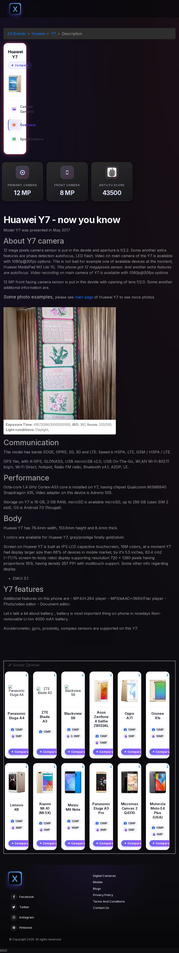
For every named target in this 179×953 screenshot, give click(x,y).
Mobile (98, 882)
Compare (19, 65)
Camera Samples (16, 109)
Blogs (97, 888)
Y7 (53, 33)
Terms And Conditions (109, 901)
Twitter (19, 907)
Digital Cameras (104, 876)
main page (84, 297)
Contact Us (101, 908)
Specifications (16, 139)
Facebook (22, 897)
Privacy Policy (103, 895)
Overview (16, 125)
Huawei (38, 33)
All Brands (16, 33)
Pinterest (21, 928)
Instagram (22, 917)
